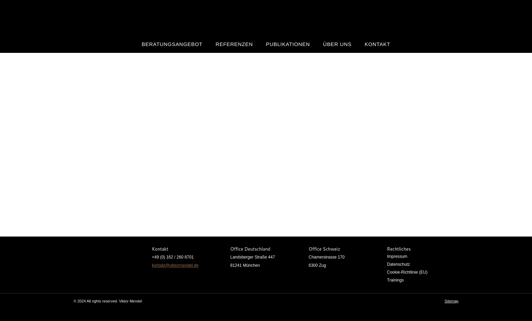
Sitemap (451, 301)
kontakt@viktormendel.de (175, 265)
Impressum (397, 256)
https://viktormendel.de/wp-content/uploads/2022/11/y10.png (245, 210)
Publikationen (288, 44)
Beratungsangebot (172, 44)
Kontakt (377, 44)
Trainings (395, 280)
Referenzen (234, 44)
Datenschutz (398, 264)
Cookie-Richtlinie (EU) (407, 272)
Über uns (337, 44)
